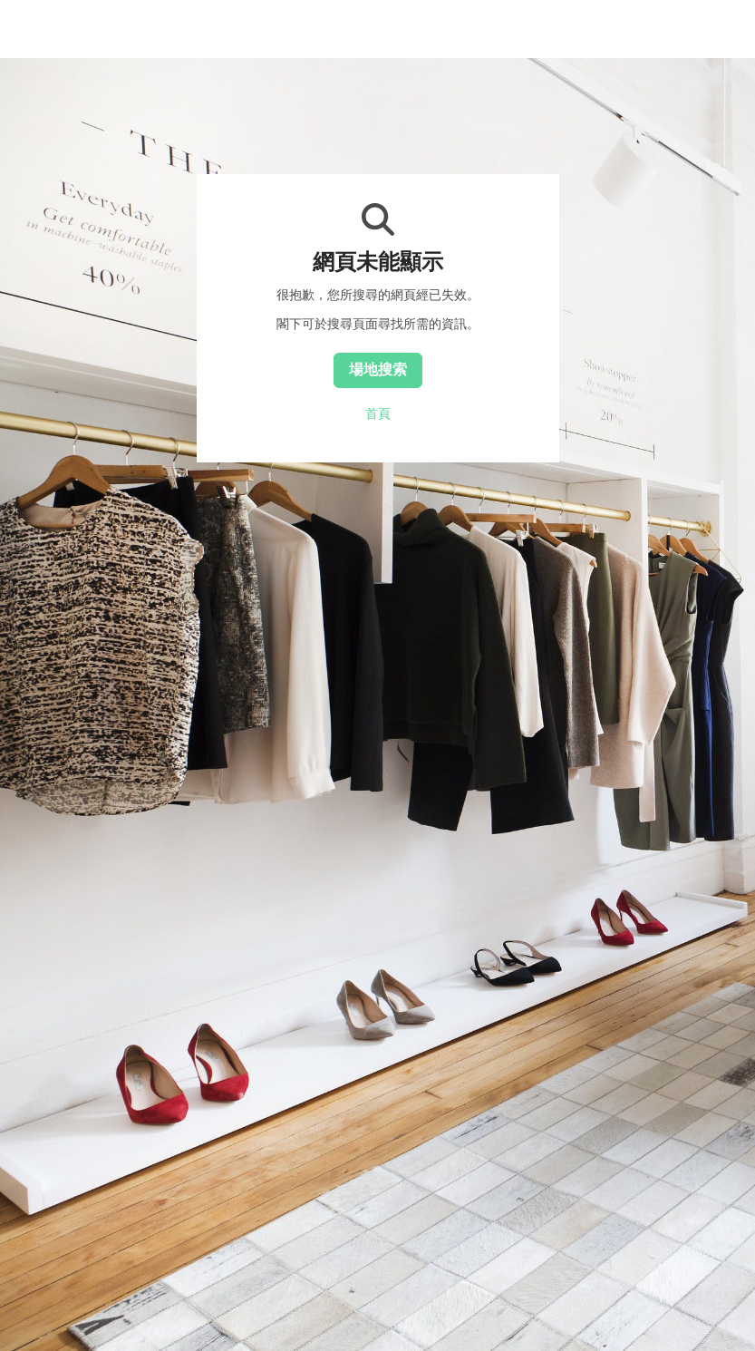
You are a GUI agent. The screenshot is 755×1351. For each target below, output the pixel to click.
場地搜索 (378, 369)
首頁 (378, 413)
